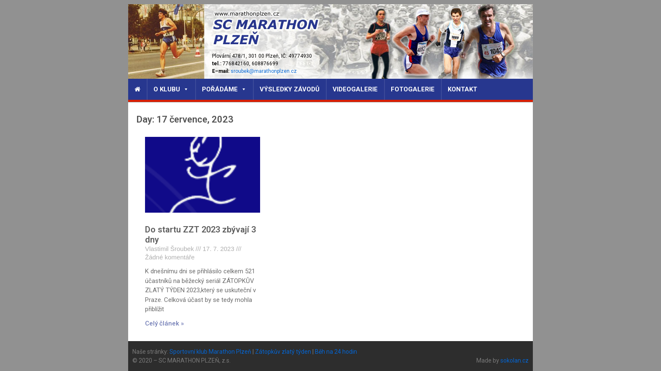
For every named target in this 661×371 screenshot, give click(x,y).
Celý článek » (164, 323)
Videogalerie (355, 89)
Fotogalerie (413, 89)
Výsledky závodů (290, 89)
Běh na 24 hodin (336, 351)
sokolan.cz (514, 360)
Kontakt (462, 89)
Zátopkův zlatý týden (283, 351)
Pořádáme (224, 89)
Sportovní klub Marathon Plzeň (210, 351)
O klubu (171, 89)
